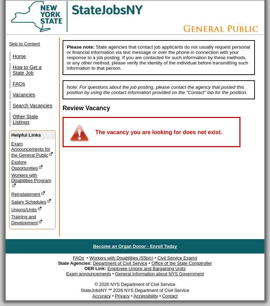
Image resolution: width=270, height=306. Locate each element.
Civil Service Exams (177, 258)
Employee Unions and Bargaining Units (146, 268)
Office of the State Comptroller (182, 263)
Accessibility (146, 296)
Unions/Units (26, 209)
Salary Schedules (31, 202)
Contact (170, 296)
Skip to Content (24, 43)
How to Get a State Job (27, 70)
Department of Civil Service (120, 263)
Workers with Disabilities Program (31, 180)
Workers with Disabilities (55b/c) (121, 258)
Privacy (122, 296)
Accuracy (101, 296)
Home (19, 56)
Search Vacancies (32, 105)
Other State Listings (25, 119)
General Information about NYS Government (159, 273)
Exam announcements (88, 273)
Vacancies (24, 95)
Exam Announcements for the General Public (32, 149)
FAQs (19, 84)
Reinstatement (28, 194)
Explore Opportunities (27, 165)
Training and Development (27, 219)
